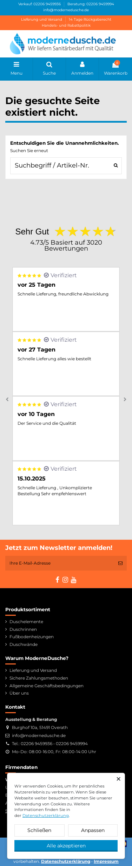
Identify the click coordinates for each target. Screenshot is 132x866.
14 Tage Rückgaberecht (90, 19)
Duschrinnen (23, 629)
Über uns (19, 693)
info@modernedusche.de (66, 10)
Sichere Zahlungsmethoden (38, 678)
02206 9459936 (36, 743)
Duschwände (23, 644)
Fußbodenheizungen (31, 636)
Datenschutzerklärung (45, 815)
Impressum (106, 861)
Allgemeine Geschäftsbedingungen (46, 685)
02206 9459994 (72, 743)
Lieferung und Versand (42, 19)
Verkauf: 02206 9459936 (40, 4)
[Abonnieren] (120, 563)
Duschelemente (26, 621)
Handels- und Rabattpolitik (66, 25)
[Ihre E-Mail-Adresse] (59, 563)
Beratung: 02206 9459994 (90, 4)
